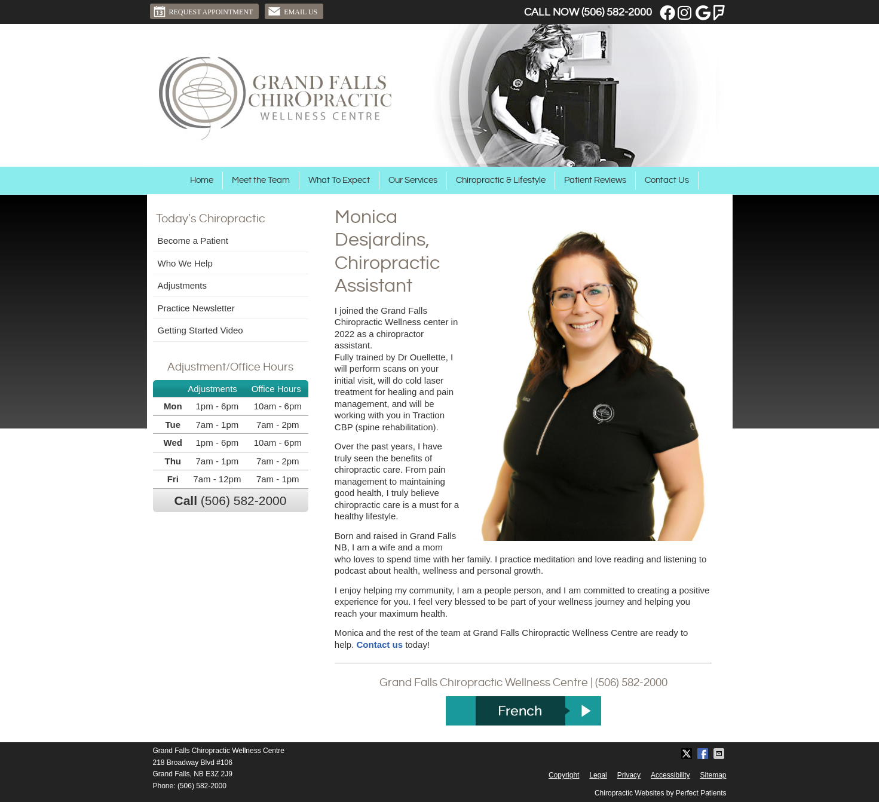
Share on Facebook (703, 753)
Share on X (687, 753)
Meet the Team (261, 180)
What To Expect (339, 180)
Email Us (292, 11)
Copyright (564, 775)
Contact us (380, 644)
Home (201, 180)
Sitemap (713, 775)
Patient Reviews (595, 180)
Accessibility (670, 775)
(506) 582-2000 (616, 12)
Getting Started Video (200, 330)
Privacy (629, 775)
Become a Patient (193, 240)
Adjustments (182, 285)
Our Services (412, 180)
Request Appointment (203, 11)
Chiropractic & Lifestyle (501, 180)
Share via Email (720, 753)
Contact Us (667, 180)
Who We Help (185, 263)
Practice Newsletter (196, 308)
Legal (598, 775)
